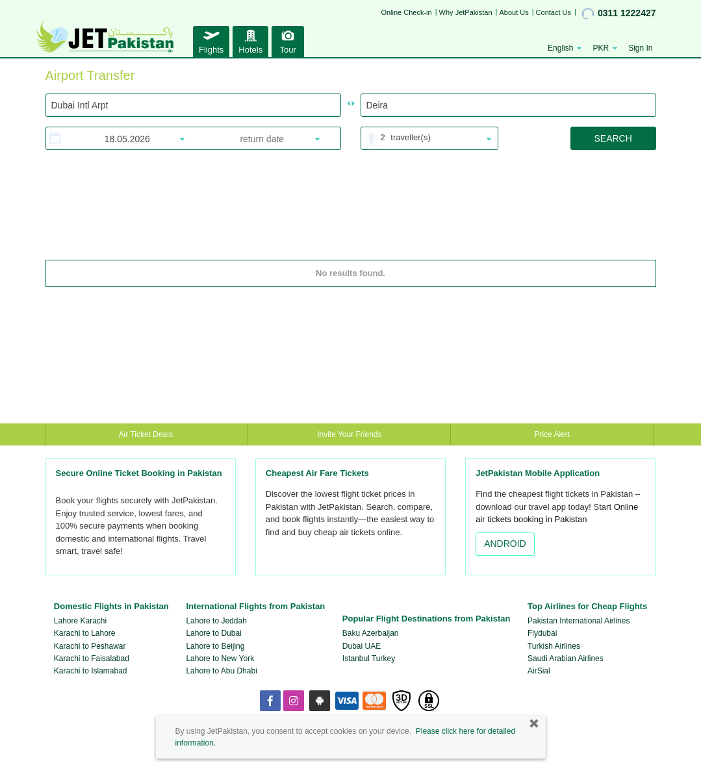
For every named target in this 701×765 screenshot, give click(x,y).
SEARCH (612, 138)
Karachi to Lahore (85, 633)
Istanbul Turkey (368, 658)
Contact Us (553, 12)
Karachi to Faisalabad (91, 658)
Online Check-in (406, 12)
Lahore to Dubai (213, 633)
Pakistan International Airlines (579, 620)
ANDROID (505, 543)
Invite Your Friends (349, 434)
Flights (211, 40)
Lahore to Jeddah (216, 620)
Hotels (250, 40)
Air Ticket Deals (147, 434)
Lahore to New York (220, 658)
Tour (288, 40)
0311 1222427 (618, 13)
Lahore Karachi (80, 620)
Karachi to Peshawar (90, 646)
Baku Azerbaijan (370, 633)
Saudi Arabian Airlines (566, 658)
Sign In (640, 48)
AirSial (539, 670)
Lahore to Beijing (215, 646)
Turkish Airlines (554, 646)
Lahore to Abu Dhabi (221, 670)
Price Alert (552, 434)
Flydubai (542, 633)
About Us (513, 12)
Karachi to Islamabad (90, 670)
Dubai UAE (361, 646)
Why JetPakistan (465, 12)
